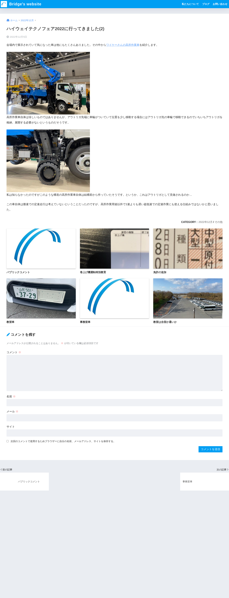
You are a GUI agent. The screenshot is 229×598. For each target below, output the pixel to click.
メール (12, 411)
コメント (14, 352)
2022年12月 (206, 221)
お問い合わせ (220, 4)
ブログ (205, 4)
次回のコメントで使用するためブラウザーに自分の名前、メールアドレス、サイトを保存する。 (63, 441)
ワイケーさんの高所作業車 (122, 44)
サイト (11, 426)
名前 (11, 396)
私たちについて (190, 4)
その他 (218, 221)
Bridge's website (21, 4)
